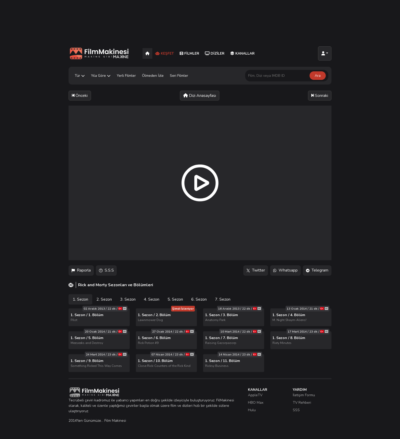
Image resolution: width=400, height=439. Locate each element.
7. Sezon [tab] (222, 299)
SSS (296, 410)
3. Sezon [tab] (128, 299)
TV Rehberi (302, 402)
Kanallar (242, 53)
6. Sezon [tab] (199, 299)
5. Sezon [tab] (175, 299)
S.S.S (106, 270)
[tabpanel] (200, 340)
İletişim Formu (304, 395)
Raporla (81, 270)
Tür (80, 75)
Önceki (80, 95)
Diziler (214, 53)
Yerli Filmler (126, 75)
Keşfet (164, 53)
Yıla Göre (101, 75)
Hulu (252, 410)
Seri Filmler (179, 75)
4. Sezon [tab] (151, 299)
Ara (318, 75)
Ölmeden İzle (153, 75)
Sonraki (319, 95)
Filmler (189, 53)
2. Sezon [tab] (104, 299)
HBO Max (255, 402)
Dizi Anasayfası (199, 95)
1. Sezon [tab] (80, 299)
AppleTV (255, 395)
